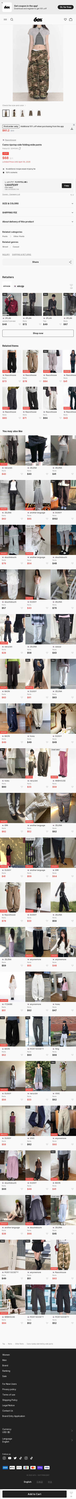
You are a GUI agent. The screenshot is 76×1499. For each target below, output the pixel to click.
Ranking (6, 1371)
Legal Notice (8, 1405)
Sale (4, 1376)
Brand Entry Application (13, 1416)
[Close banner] (2, 2)
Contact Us (7, 1410)
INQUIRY (6, 254)
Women (6, 1354)
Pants (5, 236)
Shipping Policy (9, 1400)
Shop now (38, 333)
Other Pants (18, 236)
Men (4, 1360)
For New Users (9, 1384)
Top (3, 1344)
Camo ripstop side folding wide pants (40, 1344)
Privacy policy (9, 1389)
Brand (5, 1365)
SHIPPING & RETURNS (21, 254)
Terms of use (8, 1394)
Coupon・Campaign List (11, 194)
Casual (16, 247)
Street (5, 247)
